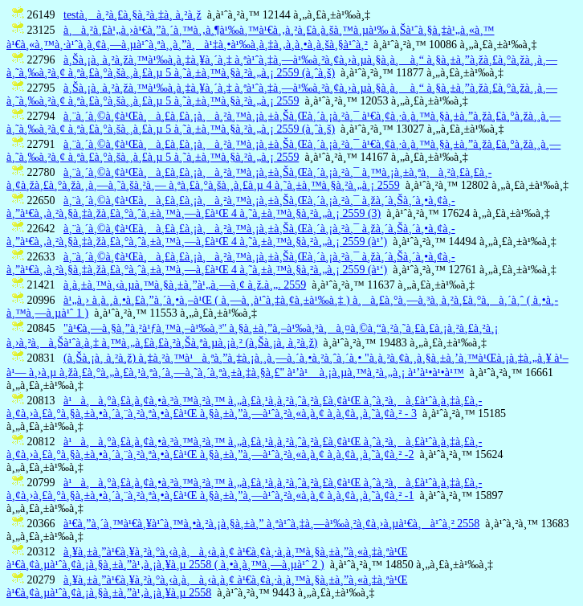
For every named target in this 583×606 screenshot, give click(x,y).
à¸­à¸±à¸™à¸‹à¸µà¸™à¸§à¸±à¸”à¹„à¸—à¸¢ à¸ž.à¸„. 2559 (184, 285)
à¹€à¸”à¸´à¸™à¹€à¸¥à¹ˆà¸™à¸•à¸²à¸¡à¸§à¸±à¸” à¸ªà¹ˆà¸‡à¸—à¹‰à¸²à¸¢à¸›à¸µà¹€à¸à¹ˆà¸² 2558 (271, 524)
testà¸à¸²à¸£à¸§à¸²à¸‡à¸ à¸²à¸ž (132, 15)
